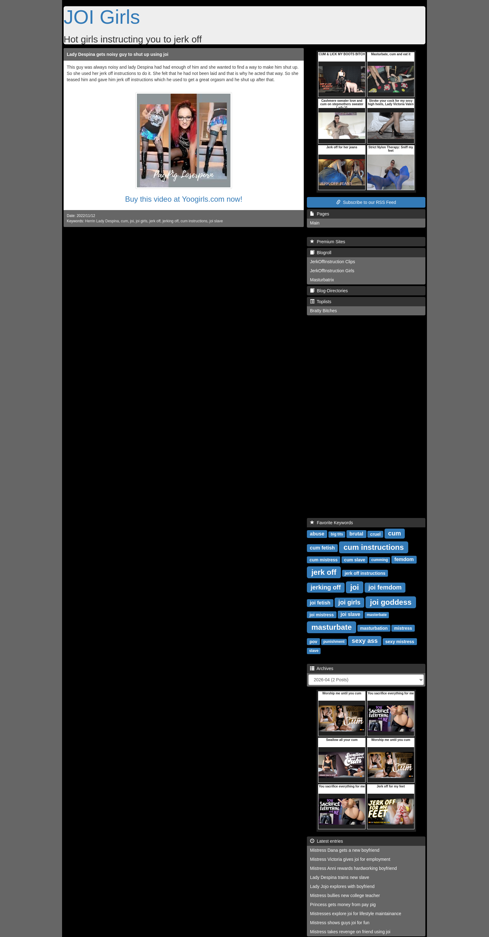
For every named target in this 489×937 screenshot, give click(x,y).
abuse (317, 533)
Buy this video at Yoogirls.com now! (183, 199)
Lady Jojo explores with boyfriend (342, 886)
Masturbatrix (322, 279)
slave (313, 651)
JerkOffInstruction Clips (332, 261)
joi (132, 221)
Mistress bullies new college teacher (345, 895)
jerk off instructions (365, 572)
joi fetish (320, 602)
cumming (379, 560)
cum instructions (194, 221)
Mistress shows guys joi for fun (340, 922)
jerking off (170, 221)
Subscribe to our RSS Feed (366, 202)
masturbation (374, 627)
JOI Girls (102, 17)
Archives (321, 668)
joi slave (216, 221)
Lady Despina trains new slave (339, 877)
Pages (319, 213)
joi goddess (390, 602)
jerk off (154, 221)
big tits (337, 534)
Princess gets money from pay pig (343, 904)
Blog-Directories (329, 290)
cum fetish (322, 547)
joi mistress (321, 614)
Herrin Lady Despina (102, 221)
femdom (404, 559)
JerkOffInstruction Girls (332, 270)
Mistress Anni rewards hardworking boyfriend (353, 868)
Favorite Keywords (331, 522)
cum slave (354, 559)
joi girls (141, 221)
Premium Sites (327, 241)
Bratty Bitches (323, 310)
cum (124, 221)
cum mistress (323, 559)
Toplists (320, 301)
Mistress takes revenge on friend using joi (350, 931)
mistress (403, 627)
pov (313, 641)
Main (314, 222)
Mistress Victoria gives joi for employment (350, 859)
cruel (375, 533)
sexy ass (365, 640)
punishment (334, 641)
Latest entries (326, 841)
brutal (356, 533)
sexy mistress (399, 641)
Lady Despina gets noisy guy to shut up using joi (117, 54)
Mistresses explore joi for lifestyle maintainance (355, 913)
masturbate (331, 627)
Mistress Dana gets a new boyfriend (345, 850)
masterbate (377, 615)
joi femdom (385, 587)
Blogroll (320, 252)
